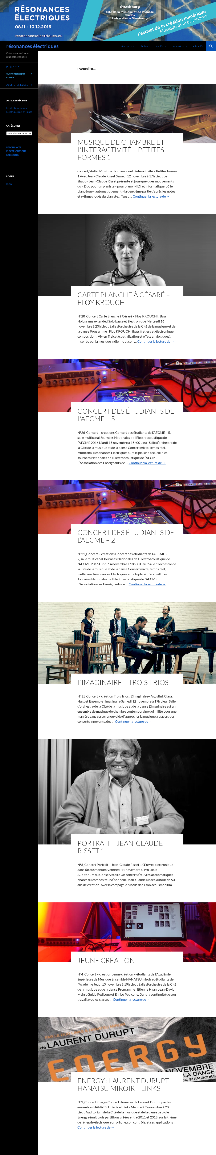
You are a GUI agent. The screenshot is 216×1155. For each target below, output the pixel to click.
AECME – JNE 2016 (17, 84)
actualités (198, 46)
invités (159, 46)
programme (12, 66)
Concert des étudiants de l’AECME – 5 (125, 415)
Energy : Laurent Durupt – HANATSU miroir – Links (125, 1084)
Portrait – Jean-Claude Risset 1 (120, 847)
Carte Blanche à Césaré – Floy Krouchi (123, 298)
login (9, 183)
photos (144, 46)
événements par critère (15, 75)
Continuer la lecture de (151, 196)
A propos (126, 46)
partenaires (178, 46)
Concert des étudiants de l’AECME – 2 (125, 536)
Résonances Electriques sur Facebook (16, 151)
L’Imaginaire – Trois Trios (122, 682)
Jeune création (106, 960)
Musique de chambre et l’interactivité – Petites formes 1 (120, 149)
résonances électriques (32, 46)
